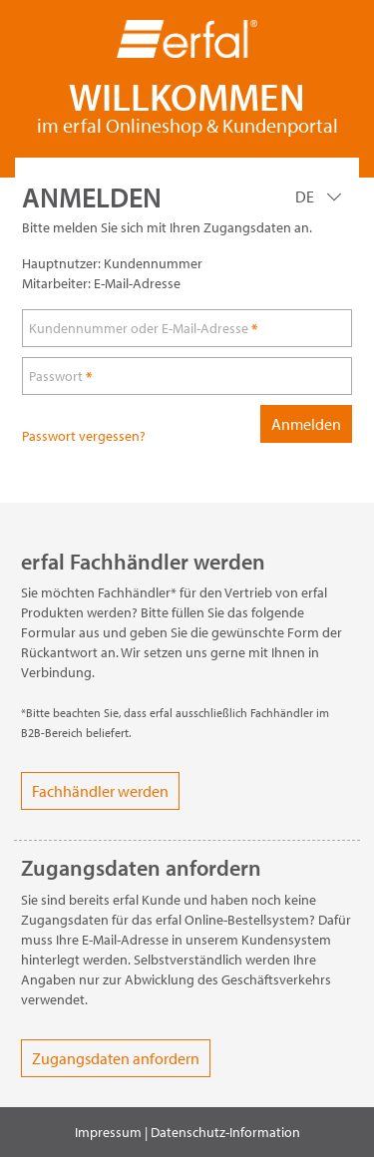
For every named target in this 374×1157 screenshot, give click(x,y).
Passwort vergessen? (84, 436)
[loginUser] (187, 328)
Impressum (108, 1132)
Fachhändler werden (100, 791)
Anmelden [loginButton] (306, 424)
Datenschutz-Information (225, 1132)
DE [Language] (306, 196)
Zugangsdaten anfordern (115, 1058)
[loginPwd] (187, 376)
